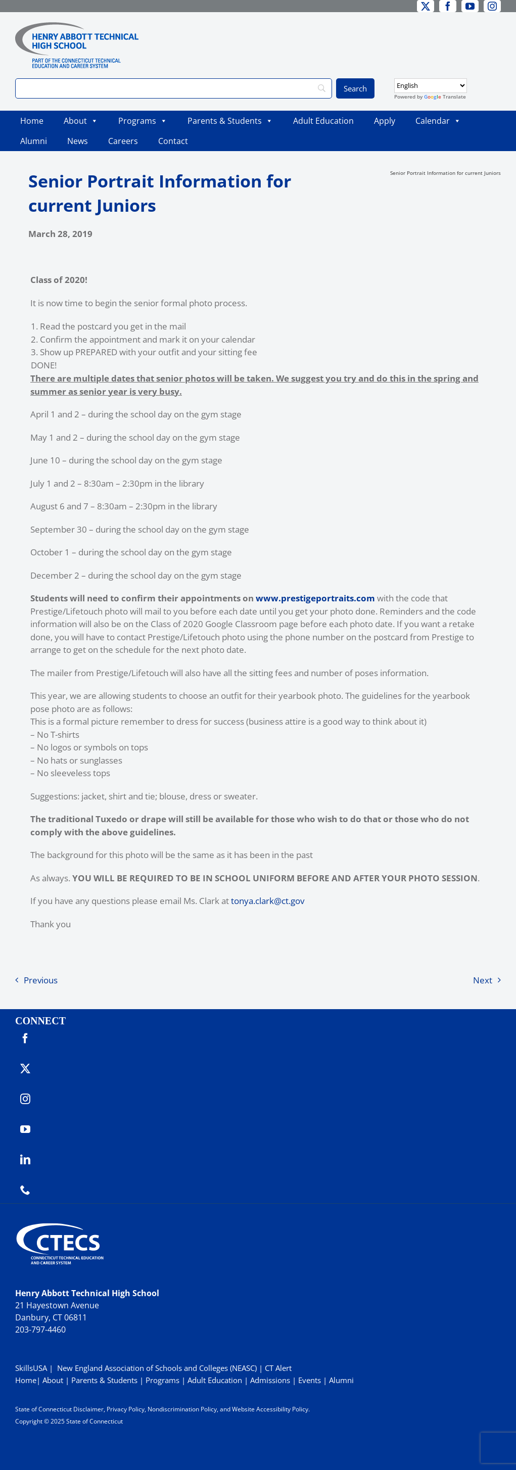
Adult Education (323, 120)
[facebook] (447, 6)
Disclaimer (88, 1409)
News (77, 141)
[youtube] (470, 6)
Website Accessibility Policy (270, 1409)
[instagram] (492, 6)
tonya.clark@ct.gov (267, 901)
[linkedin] (25, 1160)
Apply (384, 120)
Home (31, 120)
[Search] (173, 88)
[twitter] (425, 6)
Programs (142, 121)
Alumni (33, 141)
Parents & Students (230, 121)
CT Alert (278, 1368)
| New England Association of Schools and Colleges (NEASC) (153, 1368)
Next (482, 980)
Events (309, 1380)
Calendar (438, 121)
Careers (123, 141)
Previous (41, 980)
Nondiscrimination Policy (182, 1409)
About (81, 121)
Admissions (270, 1380)
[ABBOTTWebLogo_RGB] (76, 26)
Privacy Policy (126, 1409)
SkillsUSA (32, 1368)
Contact (173, 141)
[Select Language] (430, 85)
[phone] (25, 1190)
